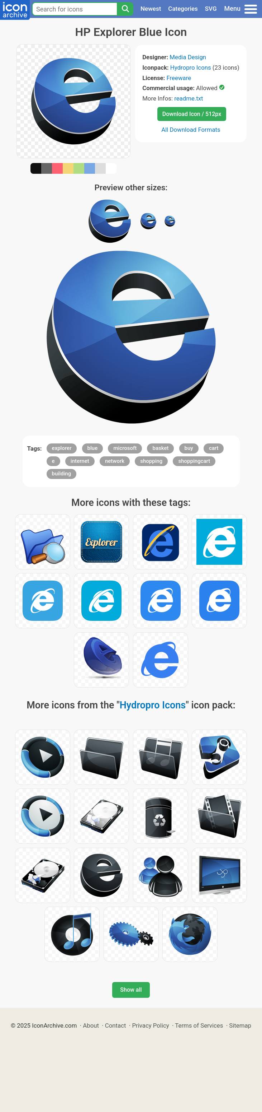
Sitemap (240, 1025)
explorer (62, 448)
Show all (131, 989)
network (114, 461)
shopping (151, 461)
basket (160, 448)
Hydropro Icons (190, 67)
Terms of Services (199, 1025)
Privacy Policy (150, 1025)
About (91, 1025)
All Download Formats (190, 129)
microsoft (125, 448)
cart (214, 448)
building (61, 473)
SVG (211, 8)
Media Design (188, 57)
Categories (183, 8)
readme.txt (188, 98)
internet (80, 461)
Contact (115, 1025)
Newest (150, 8)
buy (189, 448)
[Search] (125, 9)
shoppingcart (194, 461)
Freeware (179, 78)
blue (92, 448)
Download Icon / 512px (191, 114)
